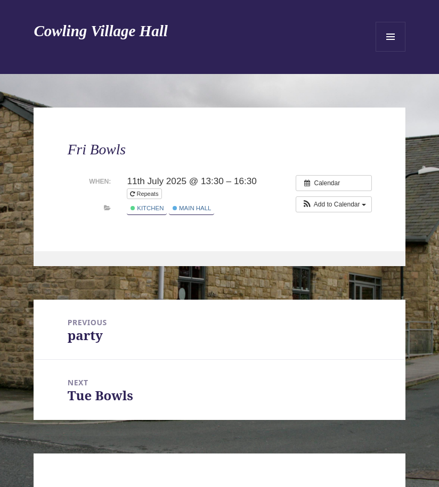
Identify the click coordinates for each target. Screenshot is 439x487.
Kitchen (147, 208)
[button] (333, 204)
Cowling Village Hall (100, 30)
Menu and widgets (390, 37)
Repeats (145, 194)
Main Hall (192, 208)
